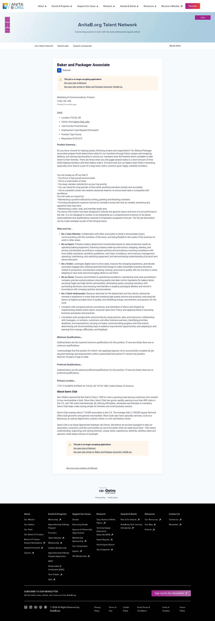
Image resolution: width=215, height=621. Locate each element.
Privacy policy (100, 498)
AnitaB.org (55, 610)
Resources (150, 6)
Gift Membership (81, 556)
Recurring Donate (80, 524)
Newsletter (175, 524)
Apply (60, 112)
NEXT (50, 561)
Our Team (28, 529)
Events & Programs (62, 6)
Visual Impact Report (105, 544)
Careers (29, 552)
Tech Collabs (55, 574)
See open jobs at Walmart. (75, 83)
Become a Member (172, 6)
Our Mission (29, 519)
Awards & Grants (129, 6)
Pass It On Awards (130, 519)
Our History (29, 524)
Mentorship (54, 519)
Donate (75, 519)
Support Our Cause (87, 6)
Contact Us (175, 519)
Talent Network (56, 538)
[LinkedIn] (7, 30)
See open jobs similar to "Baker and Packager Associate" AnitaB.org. (93, 87)
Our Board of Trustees (34, 534)
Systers (77, 551)
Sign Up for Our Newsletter (171, 593)
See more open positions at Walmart (81, 468)
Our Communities (79, 546)
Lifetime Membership (57, 548)
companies (82, 46)
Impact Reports (105, 539)
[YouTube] (35, 607)
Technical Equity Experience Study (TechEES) (105, 531)
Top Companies (105, 549)
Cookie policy (113, 498)
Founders (52, 532)
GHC (52, 579)
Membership (55, 542)
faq (203, 17)
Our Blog (150, 524)
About (42, 6)
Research (109, 6)
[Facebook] (7, 24)
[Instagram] (7, 19)
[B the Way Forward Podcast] (45, 607)
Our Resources (153, 519)
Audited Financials (33, 547)
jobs (63, 46)
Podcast (150, 529)
